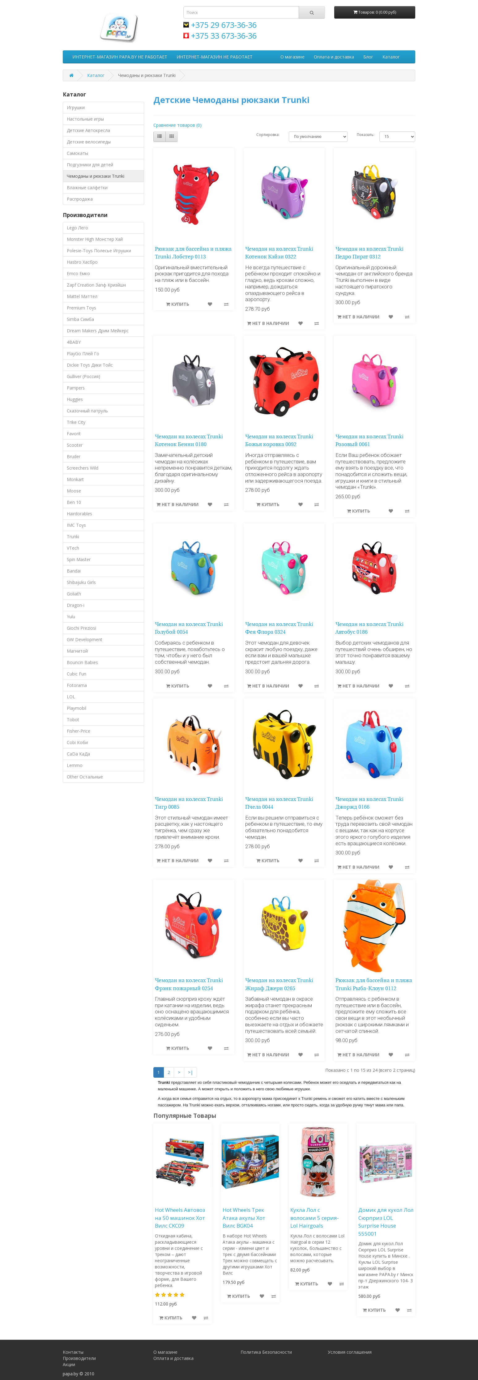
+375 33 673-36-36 (224, 35)
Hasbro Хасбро (82, 262)
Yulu (71, 617)
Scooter (75, 445)
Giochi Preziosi (81, 628)
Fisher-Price (78, 731)
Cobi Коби (77, 742)
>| (190, 1072)
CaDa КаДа (78, 754)
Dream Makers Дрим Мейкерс (98, 331)
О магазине (292, 57)
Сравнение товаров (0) (177, 125)
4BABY (74, 342)
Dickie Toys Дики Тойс (90, 365)
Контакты (73, 1352)
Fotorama (77, 685)
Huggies (75, 399)
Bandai (74, 571)
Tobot (73, 719)
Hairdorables (79, 514)
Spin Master (79, 559)
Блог (368, 57)
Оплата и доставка (334, 57)
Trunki (73, 536)
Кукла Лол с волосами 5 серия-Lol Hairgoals (314, 1217)
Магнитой (77, 651)
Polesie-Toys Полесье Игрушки (99, 250)
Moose (74, 491)
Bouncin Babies (82, 662)
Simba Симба (80, 319)
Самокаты (77, 153)
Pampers (76, 388)
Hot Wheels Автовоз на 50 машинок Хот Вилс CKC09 (180, 1217)
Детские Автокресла (88, 130)
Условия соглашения (350, 1352)
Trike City (76, 422)
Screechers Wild (82, 468)
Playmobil (76, 708)
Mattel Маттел (82, 296)
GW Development (84, 639)
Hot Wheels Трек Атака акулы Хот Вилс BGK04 (244, 1217)
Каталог (391, 57)
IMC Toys (76, 525)
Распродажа (80, 199)
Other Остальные (85, 777)
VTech (73, 548)
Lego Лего (77, 228)
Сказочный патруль (87, 411)
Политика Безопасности (266, 1352)
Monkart (75, 479)
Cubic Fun (76, 674)
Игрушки (76, 107)
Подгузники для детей (90, 165)
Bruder (73, 456)
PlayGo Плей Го (83, 353)
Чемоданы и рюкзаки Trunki (95, 176)
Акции (69, 1364)
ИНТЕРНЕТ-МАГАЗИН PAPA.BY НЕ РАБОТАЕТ (119, 57)
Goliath (74, 594)
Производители (79, 1358)
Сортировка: (268, 134)
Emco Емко (78, 273)
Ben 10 (74, 502)
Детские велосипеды (89, 142)
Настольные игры (85, 119)
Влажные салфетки (87, 187)
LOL (71, 697)
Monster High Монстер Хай (95, 239)
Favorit (74, 434)
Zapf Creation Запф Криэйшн (96, 285)
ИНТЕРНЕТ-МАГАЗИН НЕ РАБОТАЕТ (215, 57)
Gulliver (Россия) (83, 376)
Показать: (363, 134)
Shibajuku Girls (81, 582)
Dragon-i (75, 605)
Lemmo (75, 765)
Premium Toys (81, 308)
